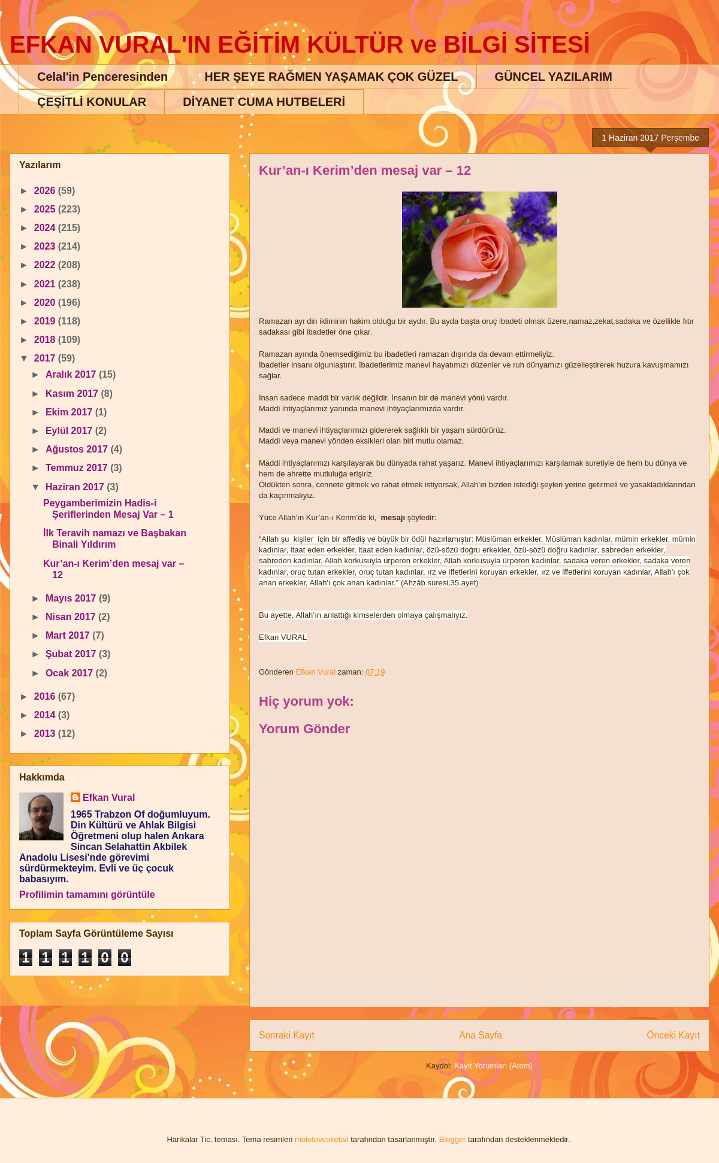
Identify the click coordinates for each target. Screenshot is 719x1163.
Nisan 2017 (72, 617)
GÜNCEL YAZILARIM (553, 76)
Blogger (452, 1139)
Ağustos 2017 (78, 449)
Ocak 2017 (71, 673)
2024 (46, 228)
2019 (46, 321)
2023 (46, 246)
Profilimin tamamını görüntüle (87, 894)
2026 (46, 191)
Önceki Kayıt (673, 1035)
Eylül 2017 (70, 431)
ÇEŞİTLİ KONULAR (91, 101)
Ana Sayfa (480, 1035)
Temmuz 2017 (78, 468)
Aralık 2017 (72, 374)
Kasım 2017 (73, 393)
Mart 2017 (69, 635)
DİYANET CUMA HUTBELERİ (264, 101)
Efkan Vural (109, 797)
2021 (46, 284)
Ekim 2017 (70, 412)
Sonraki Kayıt (287, 1035)
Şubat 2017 (72, 654)
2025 (46, 209)
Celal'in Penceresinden (102, 76)
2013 (46, 733)
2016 (46, 696)
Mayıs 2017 (72, 598)
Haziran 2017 (76, 487)
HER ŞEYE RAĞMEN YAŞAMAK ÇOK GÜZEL (331, 76)
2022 (46, 265)
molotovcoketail (322, 1139)
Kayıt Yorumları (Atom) (493, 1065)
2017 (46, 358)
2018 (46, 340)
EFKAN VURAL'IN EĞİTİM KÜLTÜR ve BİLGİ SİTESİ (300, 44)
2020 (46, 302)
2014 (46, 715)
